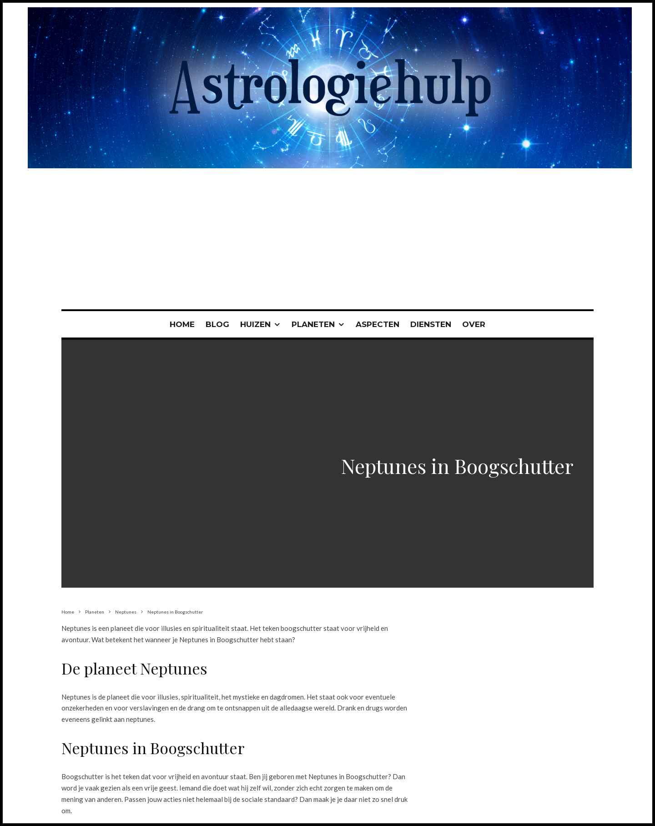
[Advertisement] (327, 241)
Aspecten (377, 324)
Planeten (313, 324)
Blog (217, 324)
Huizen (255, 324)
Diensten (430, 324)
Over (473, 324)
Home (182, 324)
